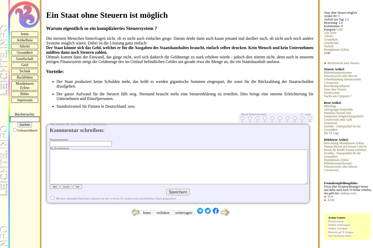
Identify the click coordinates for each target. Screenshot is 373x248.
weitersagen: (184, 221)
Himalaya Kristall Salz (337, 113)
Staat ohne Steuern (335, 89)
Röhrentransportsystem (338, 72)
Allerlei (24, 46)
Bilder (24, 94)
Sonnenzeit (330, 123)
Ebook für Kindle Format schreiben (345, 150)
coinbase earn (347, 193)
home (25, 34)
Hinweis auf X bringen (341, 232)
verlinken (162, 221)
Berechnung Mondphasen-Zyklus (344, 143)
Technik (24, 71)
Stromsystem (332, 93)
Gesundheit (25, 53)
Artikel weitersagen (339, 224)
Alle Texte (330, 33)
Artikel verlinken (337, 228)
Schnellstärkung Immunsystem (342, 79)
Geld (24, 65)
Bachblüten (25, 77)
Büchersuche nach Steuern (341, 63)
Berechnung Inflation (337, 86)
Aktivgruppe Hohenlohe (338, 109)
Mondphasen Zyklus (25, 86)
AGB (112, 206)
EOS (328, 196)
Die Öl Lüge (331, 133)
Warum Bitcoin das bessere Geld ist (345, 146)
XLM (329, 200)
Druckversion (335, 221)
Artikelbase (25, 40)
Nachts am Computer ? (338, 96)
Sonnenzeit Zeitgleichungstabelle (344, 116)
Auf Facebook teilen (339, 235)
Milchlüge (330, 106)
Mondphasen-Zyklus (336, 49)
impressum (24, 100)
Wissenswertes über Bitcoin (340, 76)
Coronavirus (331, 82)
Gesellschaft (24, 59)
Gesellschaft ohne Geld (338, 119)
